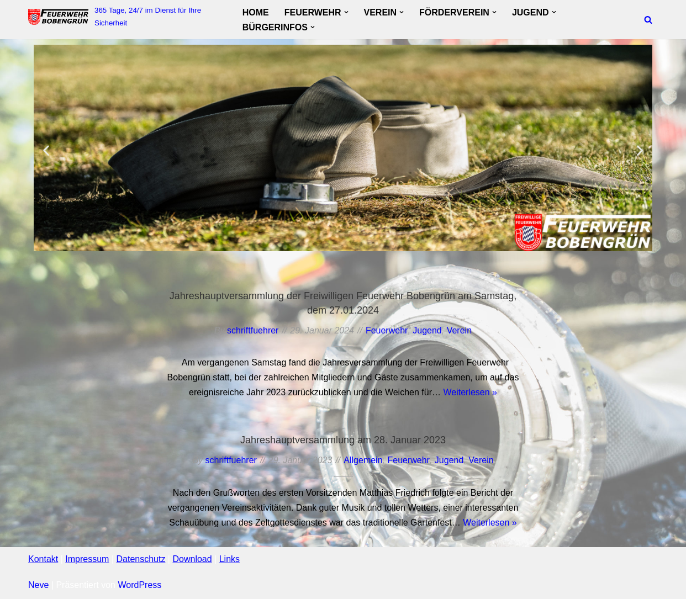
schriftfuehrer (252, 330)
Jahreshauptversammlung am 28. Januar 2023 (343, 440)
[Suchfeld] (648, 19)
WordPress (139, 585)
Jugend (427, 330)
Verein (459, 330)
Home (255, 12)
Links (229, 559)
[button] (346, 12)
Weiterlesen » (470, 392)
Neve (38, 585)
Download (192, 559)
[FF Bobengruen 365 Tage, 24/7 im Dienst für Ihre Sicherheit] (126, 16)
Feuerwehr (387, 330)
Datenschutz (140, 559)
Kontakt (43, 559)
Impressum (87, 559)
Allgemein (363, 460)
